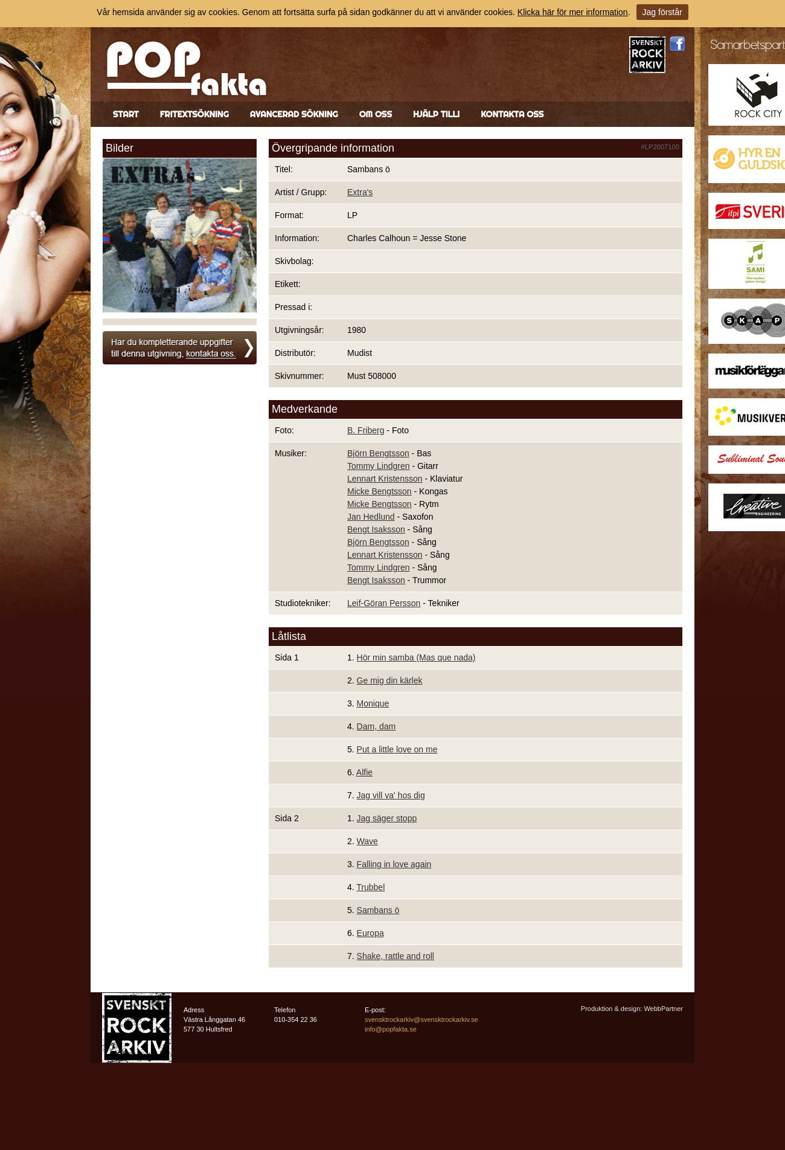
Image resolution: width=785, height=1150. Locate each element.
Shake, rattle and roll (395, 956)
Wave (367, 841)
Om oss (375, 114)
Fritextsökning (194, 114)
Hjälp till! (436, 114)
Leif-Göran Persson (383, 603)
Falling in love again (394, 864)
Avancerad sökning (294, 114)
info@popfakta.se (391, 1029)
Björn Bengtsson (378, 453)
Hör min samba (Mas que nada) (416, 657)
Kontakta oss (512, 114)
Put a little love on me (397, 749)
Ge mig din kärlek (390, 680)
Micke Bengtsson (379, 491)
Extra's (360, 192)
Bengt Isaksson (376, 529)
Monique (373, 703)
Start (126, 114)
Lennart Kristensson (385, 478)
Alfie (364, 772)
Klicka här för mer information (572, 12)
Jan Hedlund (371, 517)
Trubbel (370, 887)
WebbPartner (663, 1008)
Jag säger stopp (387, 818)
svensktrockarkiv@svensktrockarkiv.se (421, 1019)
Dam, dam (376, 726)
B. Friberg (365, 430)
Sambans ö (378, 910)
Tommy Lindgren (378, 466)
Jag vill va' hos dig (391, 795)
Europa (370, 933)
